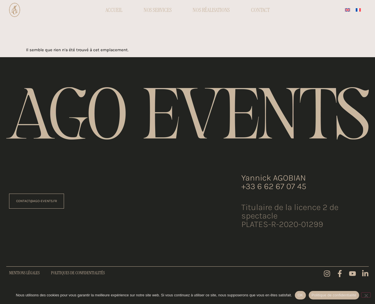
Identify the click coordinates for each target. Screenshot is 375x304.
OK (300, 295)
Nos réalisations (211, 10)
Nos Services (158, 10)
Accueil (113, 10)
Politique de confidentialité (334, 295)
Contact (260, 10)
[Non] (366, 294)
